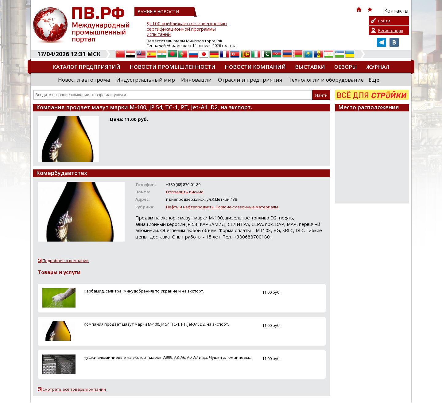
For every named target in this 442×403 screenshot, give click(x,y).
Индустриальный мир (145, 79)
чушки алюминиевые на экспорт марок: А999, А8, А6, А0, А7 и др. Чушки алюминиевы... (168, 357)
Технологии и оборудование (326, 79)
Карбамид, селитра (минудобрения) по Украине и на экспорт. (144, 291)
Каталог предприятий (86, 66)
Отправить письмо (185, 192)
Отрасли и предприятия (250, 79)
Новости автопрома (84, 79)
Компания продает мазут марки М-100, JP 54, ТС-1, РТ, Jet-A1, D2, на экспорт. (156, 324)
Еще (373, 79)
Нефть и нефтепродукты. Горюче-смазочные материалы (222, 207)
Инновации (196, 79)
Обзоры (345, 66)
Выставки (310, 66)
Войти (384, 21)
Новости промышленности (172, 66)
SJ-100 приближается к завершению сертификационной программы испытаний (187, 29)
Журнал (378, 66)
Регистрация (390, 30)
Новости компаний (255, 66)
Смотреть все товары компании (74, 389)
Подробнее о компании (65, 260)
